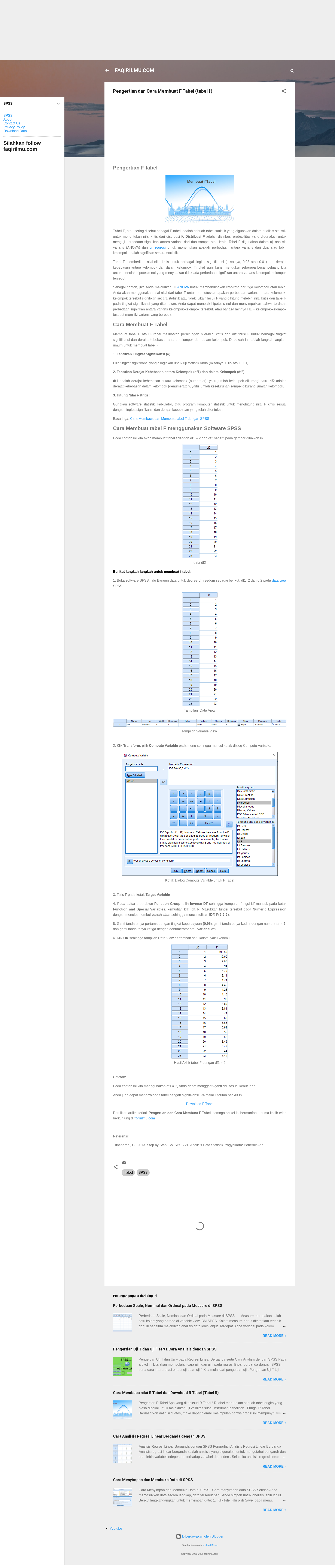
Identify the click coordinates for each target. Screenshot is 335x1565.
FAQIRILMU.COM (134, 70)
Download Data (15, 131)
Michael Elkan (209, 1545)
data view (279, 580)
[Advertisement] (167, 30)
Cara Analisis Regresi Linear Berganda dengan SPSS (159, 1436)
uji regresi (158, 247)
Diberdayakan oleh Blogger (199, 1536)
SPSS (143, 1172)
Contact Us (11, 123)
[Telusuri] (292, 71)
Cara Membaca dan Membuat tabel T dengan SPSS (169, 418)
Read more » (274, 1336)
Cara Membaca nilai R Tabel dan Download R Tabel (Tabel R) (166, 1392)
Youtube (116, 1528)
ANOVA (183, 287)
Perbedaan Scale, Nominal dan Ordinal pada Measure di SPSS (167, 1305)
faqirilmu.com (145, 1118)
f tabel (128, 1172)
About (7, 119)
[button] (283, 91)
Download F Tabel (199, 1104)
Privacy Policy (14, 127)
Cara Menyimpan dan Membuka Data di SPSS (153, 1479)
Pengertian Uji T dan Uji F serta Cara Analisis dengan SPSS (165, 1349)
